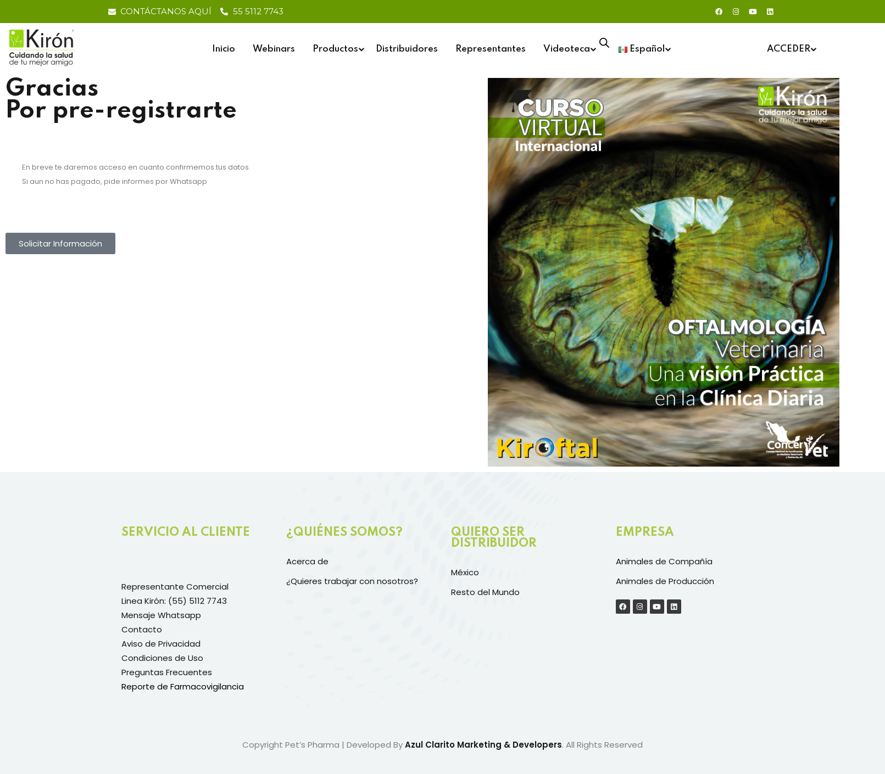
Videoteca (566, 49)
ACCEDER (788, 49)
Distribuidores (407, 49)
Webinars (274, 49)
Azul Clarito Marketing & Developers (483, 744)
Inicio (223, 49)
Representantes (490, 49)
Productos (335, 49)
